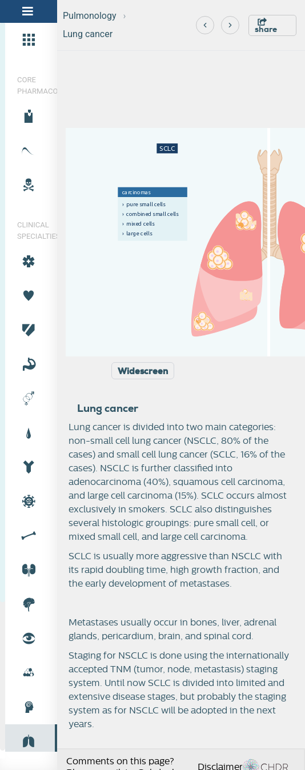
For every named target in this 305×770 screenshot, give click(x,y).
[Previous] (205, 25)
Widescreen (143, 371)
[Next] (230, 25)
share (266, 26)
